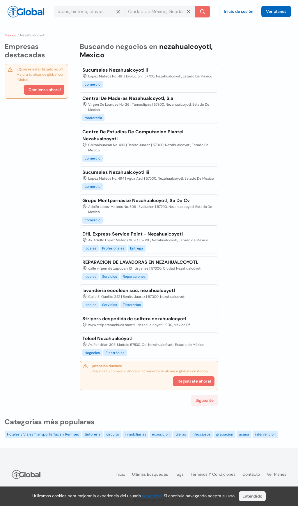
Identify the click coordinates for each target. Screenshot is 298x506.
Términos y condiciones (213, 474)
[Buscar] (202, 11)
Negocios (92, 353)
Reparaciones (134, 276)
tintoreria (92, 434)
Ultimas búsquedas (150, 474)
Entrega (136, 248)
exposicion (161, 434)
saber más (152, 495)
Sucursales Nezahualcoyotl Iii (115, 172)
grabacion (224, 434)
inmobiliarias (135, 434)
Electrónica (115, 353)
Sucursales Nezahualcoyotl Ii (115, 70)
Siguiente (205, 400)
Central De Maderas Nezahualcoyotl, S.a (127, 98)
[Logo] (26, 11)
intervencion (265, 434)
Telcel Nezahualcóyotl (107, 338)
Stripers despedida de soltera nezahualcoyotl (134, 319)
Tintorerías (132, 304)
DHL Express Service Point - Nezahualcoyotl (132, 234)
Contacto (251, 474)
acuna (244, 434)
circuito (112, 434)
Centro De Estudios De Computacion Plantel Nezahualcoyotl (132, 135)
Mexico (10, 35)
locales (90, 248)
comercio (92, 84)
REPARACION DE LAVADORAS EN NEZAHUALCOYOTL (140, 262)
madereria (93, 118)
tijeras (180, 434)
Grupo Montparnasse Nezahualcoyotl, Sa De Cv (136, 200)
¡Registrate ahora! (193, 381)
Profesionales (113, 248)
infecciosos (201, 434)
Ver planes (276, 11)
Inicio (120, 474)
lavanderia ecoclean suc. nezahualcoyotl (128, 290)
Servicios (109, 276)
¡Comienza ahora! (44, 89)
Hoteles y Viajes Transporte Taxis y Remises (43, 434)
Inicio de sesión (238, 11)
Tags (179, 474)
